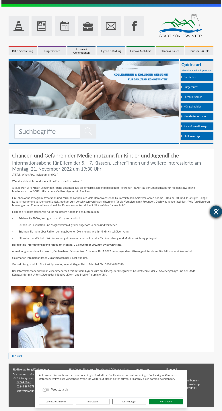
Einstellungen (129, 401)
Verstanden (166, 401)
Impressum (92, 401)
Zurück (17, 356)
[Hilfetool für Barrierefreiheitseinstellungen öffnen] (216, 212)
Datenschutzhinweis (56, 401)
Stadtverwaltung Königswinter (31, 369)
